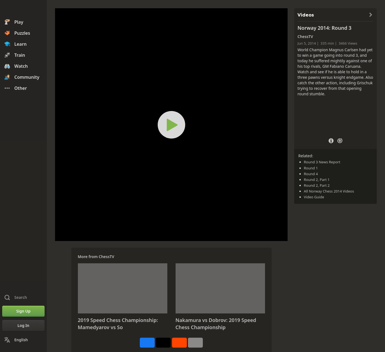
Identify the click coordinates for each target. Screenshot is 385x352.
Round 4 (311, 173)
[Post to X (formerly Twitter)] (163, 343)
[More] (195, 343)
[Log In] (23, 325)
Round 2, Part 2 (317, 185)
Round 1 (311, 168)
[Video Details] (331, 140)
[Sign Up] (23, 311)
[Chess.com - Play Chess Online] (23, 9)
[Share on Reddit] (179, 343)
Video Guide (314, 196)
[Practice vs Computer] (340, 140)
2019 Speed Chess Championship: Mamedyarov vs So (118, 324)
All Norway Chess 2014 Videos (329, 191)
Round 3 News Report (322, 161)
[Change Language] (23, 339)
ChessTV (106, 256)
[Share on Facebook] (147, 343)
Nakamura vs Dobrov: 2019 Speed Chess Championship (216, 324)
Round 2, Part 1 (317, 179)
